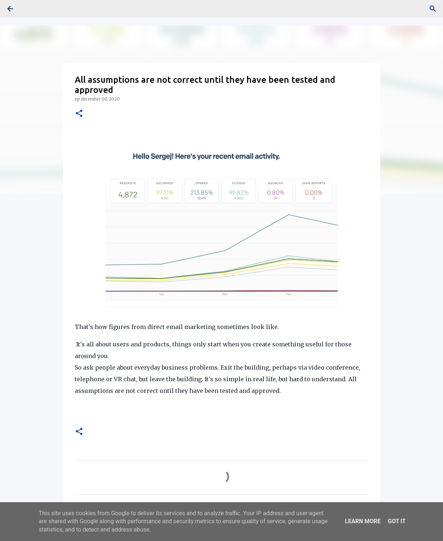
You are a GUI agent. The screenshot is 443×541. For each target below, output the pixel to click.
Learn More (363, 521)
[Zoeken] (432, 8)
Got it (397, 521)
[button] (79, 114)
